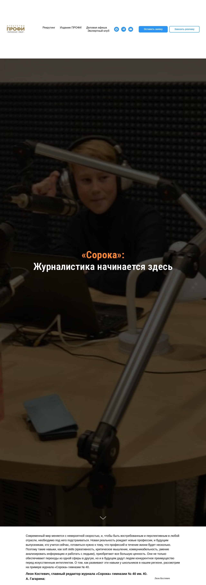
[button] (184, 29)
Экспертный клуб (98, 30)
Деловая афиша (96, 27)
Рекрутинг (48, 27)
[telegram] (123, 29)
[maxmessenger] (116, 29)
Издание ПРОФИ (71, 27)
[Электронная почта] (130, 29)
